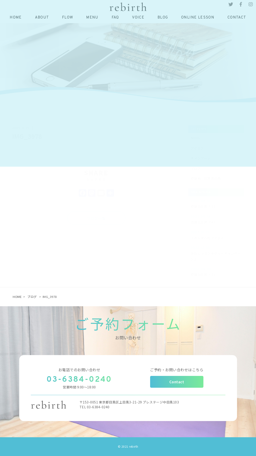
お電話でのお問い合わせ (79, 369)
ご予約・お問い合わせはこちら (176, 369)
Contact (176, 381)
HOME (17, 296)
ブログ (32, 296)
